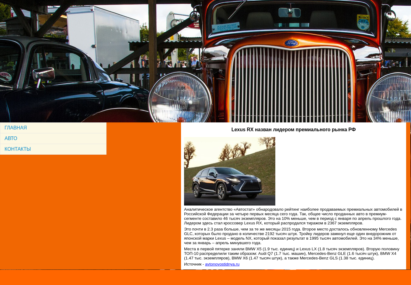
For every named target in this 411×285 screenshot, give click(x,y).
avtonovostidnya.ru (222, 264)
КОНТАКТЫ (18, 149)
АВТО (11, 138)
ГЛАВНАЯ (16, 127)
